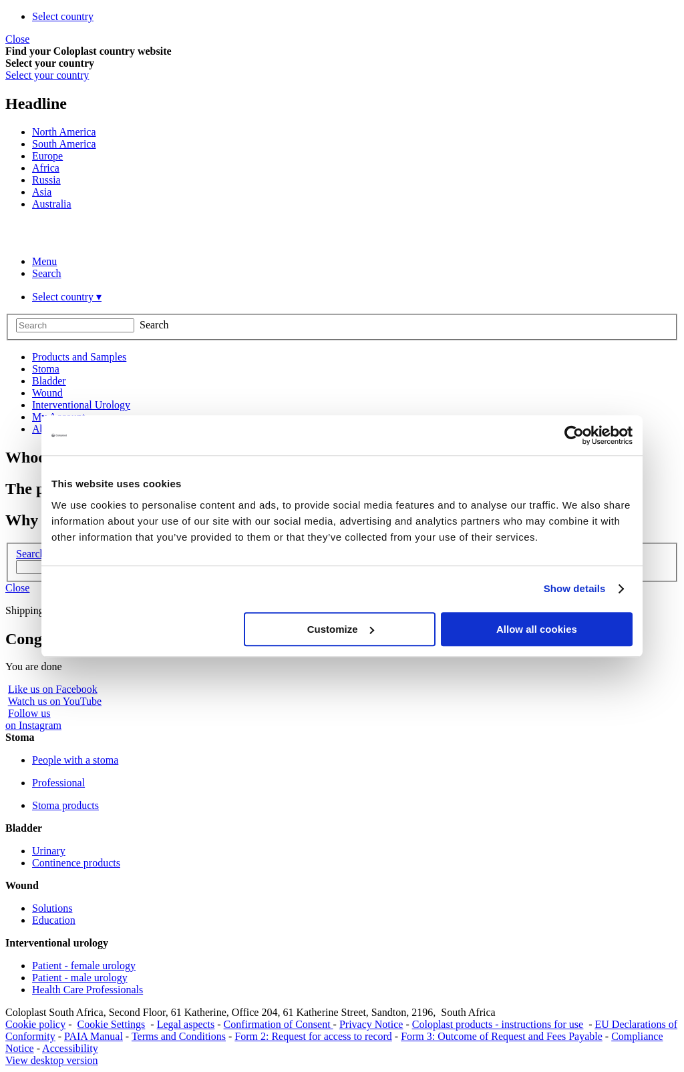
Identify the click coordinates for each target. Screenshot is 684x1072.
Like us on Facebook (53, 689)
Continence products (76, 862)
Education (53, 920)
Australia (51, 204)
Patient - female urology (84, 965)
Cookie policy (35, 1024)
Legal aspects (186, 1024)
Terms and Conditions (179, 1036)
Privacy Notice (371, 1024)
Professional (58, 782)
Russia (46, 180)
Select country (63, 16)
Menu (44, 261)
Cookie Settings (111, 1024)
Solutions (52, 908)
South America (64, 144)
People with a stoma (75, 760)
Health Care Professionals (87, 989)
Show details (575, 588)
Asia (41, 192)
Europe (47, 156)
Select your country (47, 75)
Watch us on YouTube (55, 701)
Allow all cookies (536, 629)
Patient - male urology (80, 977)
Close (17, 39)
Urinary (48, 850)
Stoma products (65, 805)
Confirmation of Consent (278, 1024)
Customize (340, 629)
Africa (45, 168)
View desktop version (51, 1060)
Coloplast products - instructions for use (497, 1024)
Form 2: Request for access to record (312, 1036)
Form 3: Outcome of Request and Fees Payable (502, 1036)
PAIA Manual (93, 1036)
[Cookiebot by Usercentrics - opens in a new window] (574, 435)
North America (64, 132)
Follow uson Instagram (33, 719)
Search (46, 273)
